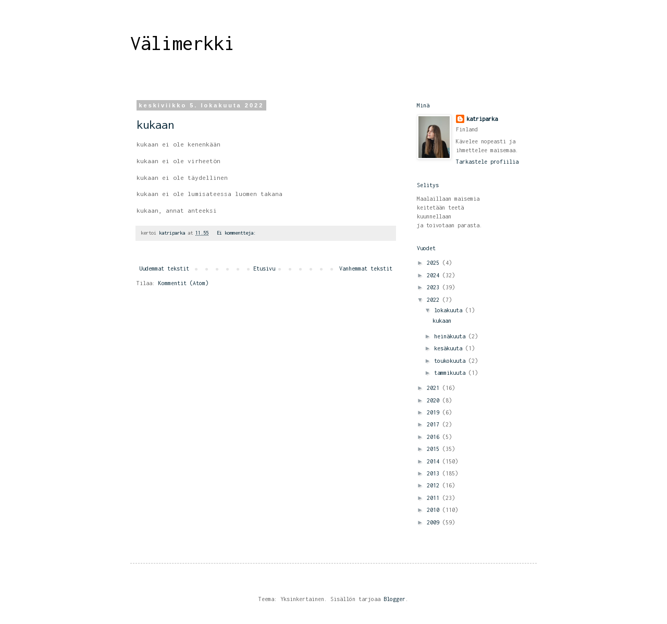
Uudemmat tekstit (164, 268)
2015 (434, 449)
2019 (434, 412)
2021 (434, 388)
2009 (434, 522)
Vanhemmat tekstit (365, 268)
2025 (434, 263)
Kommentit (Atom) (183, 283)
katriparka (482, 119)
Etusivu (264, 268)
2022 (434, 300)
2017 (434, 424)
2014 (434, 461)
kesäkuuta (449, 348)
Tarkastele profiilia (487, 161)
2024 (434, 275)
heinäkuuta (451, 336)
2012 (434, 485)
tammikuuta (451, 373)
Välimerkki (182, 43)
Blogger (394, 599)
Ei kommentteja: (237, 233)
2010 (434, 510)
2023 (434, 287)
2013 (434, 473)
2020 (434, 400)
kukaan (155, 124)
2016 (434, 437)
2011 (434, 498)
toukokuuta (451, 361)
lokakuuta (449, 310)
